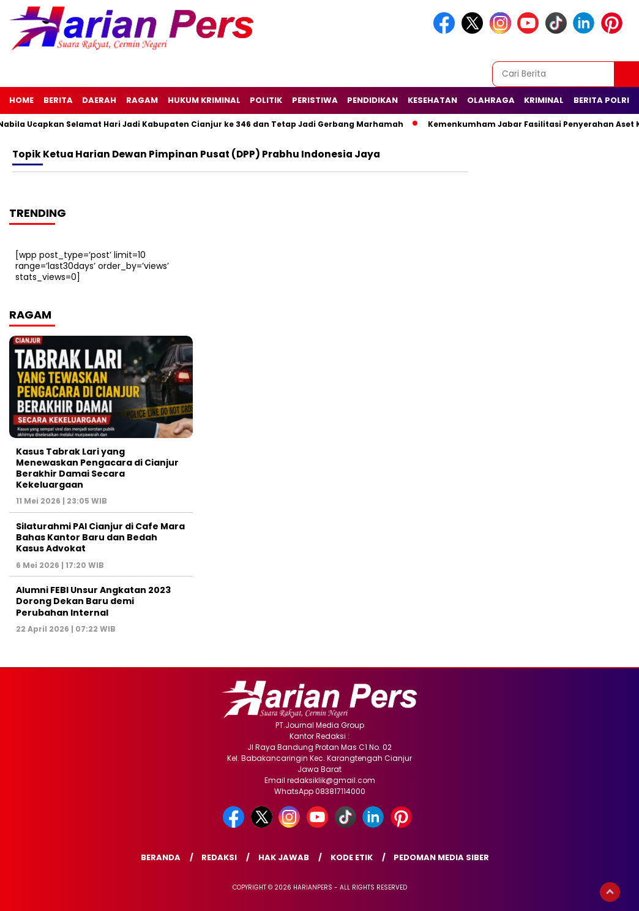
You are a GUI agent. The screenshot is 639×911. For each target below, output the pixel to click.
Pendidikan (372, 100)
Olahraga (491, 100)
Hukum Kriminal (204, 100)
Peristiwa (315, 100)
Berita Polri (601, 100)
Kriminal (544, 100)
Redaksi (219, 857)
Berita (58, 100)
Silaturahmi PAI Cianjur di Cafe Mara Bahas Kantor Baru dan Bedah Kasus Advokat (100, 537)
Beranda (161, 857)
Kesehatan (432, 100)
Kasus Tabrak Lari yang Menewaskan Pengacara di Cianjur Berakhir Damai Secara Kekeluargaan (97, 468)
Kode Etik (352, 857)
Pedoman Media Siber (441, 857)
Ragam (142, 100)
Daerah (99, 100)
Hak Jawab (283, 857)
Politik (266, 100)
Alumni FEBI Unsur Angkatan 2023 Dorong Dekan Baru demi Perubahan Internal (93, 601)
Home (21, 100)
